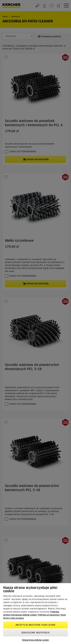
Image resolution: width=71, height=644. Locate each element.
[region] (35, 613)
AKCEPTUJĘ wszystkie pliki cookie (35, 625)
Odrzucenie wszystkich (35, 633)
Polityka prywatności (49, 615)
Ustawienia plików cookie (35, 640)
